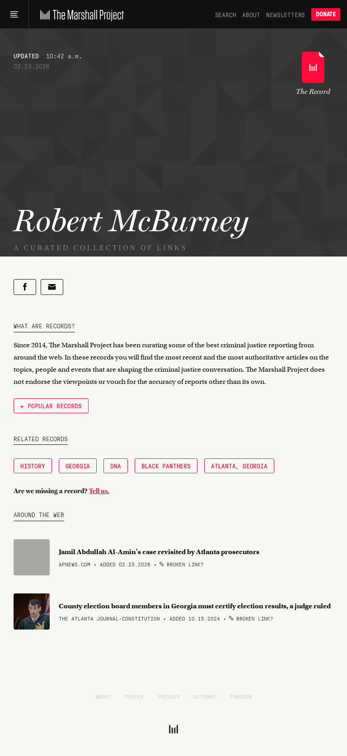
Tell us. (99, 491)
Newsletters (285, 14)
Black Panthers (166, 466)
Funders (241, 696)
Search (225, 14)
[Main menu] (14, 14)
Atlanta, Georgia (239, 466)
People (134, 696)
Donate (326, 14)
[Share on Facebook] (25, 287)
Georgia (78, 466)
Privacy (169, 696)
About (251, 14)
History (32, 466)
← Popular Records (51, 405)
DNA (115, 466)
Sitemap (205, 696)
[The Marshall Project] (80, 14)
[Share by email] (52, 287)
